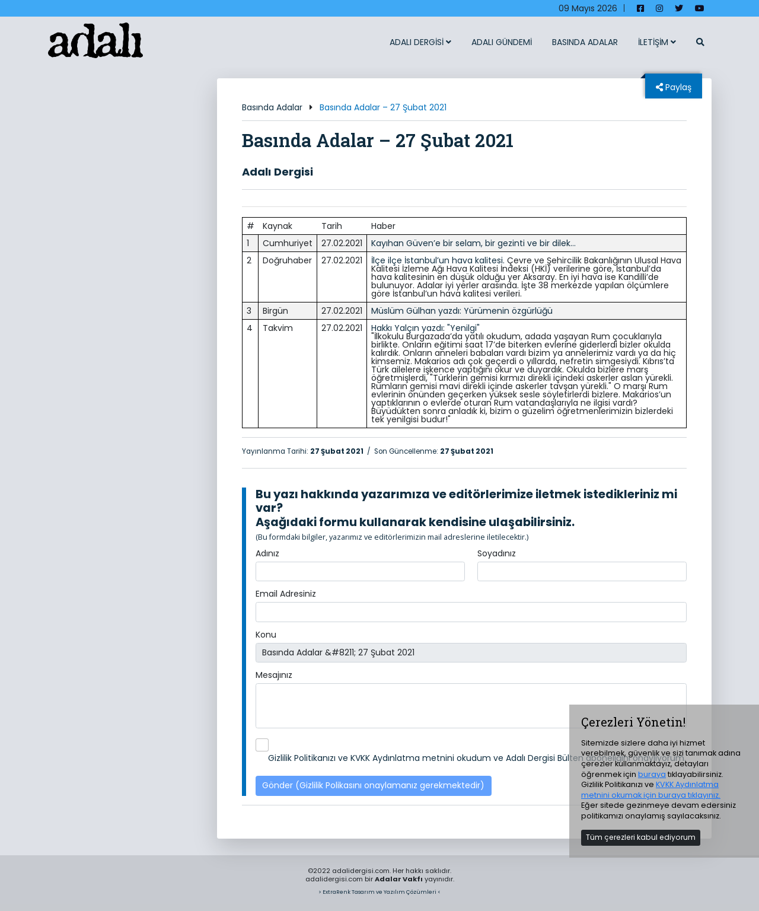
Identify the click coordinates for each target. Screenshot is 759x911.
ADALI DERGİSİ (420, 42)
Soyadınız (496, 553)
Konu (266, 634)
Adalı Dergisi (277, 171)
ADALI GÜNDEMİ (501, 42)
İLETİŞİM (657, 42)
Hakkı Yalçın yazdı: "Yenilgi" (425, 328)
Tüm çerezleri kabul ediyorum (641, 837)
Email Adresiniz (286, 594)
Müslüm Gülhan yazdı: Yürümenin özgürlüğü (462, 311)
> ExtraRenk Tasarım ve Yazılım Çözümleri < (379, 892)
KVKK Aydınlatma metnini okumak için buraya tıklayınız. (650, 789)
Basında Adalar (272, 107)
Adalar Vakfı (399, 879)
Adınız (267, 553)
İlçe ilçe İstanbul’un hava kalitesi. (438, 260)
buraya (652, 774)
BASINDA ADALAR (585, 42)
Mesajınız (274, 675)
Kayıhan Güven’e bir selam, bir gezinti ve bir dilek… (473, 243)
